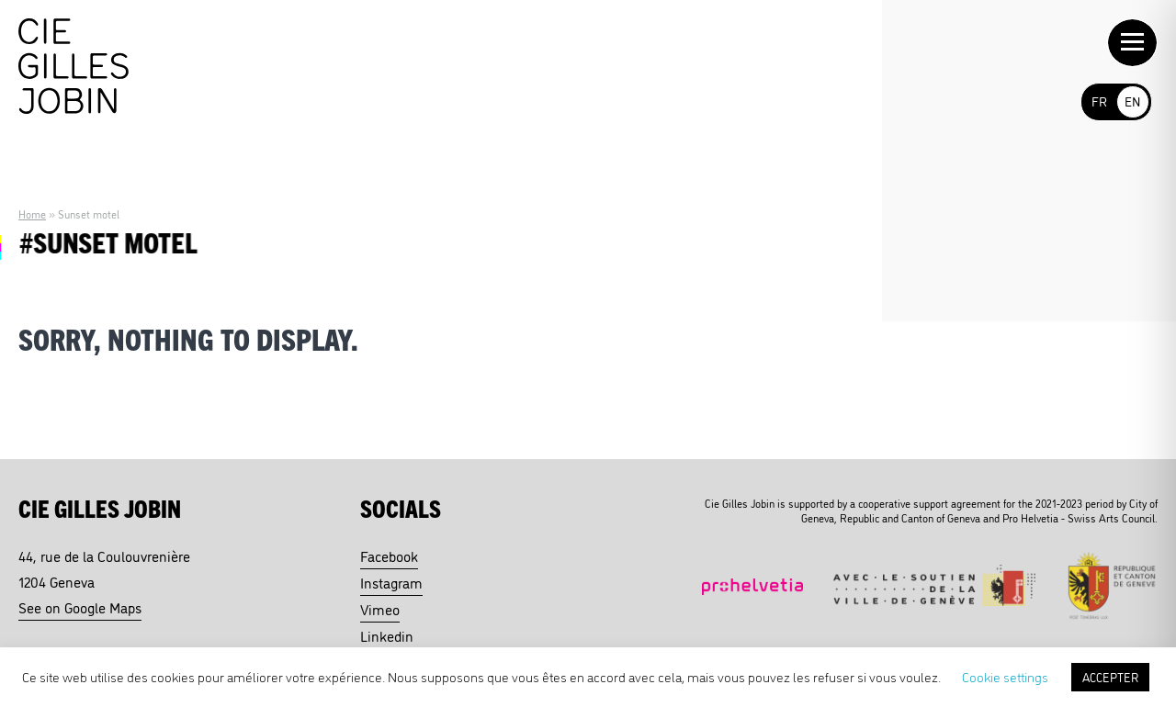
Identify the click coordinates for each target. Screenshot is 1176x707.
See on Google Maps (79, 607)
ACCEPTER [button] (1110, 676)
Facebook (389, 555)
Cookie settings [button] (1005, 676)
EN (1132, 100)
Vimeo (380, 609)
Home (32, 213)
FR (1099, 100)
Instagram (391, 582)
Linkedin (386, 635)
